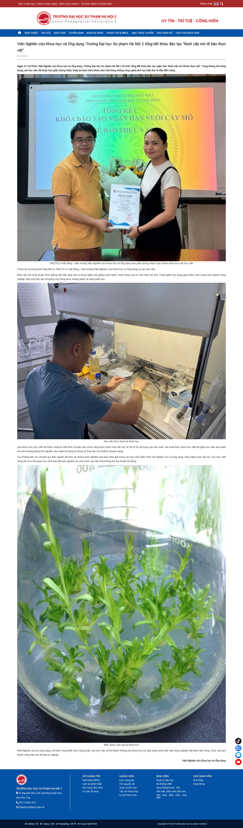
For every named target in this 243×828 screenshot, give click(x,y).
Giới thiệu (31, 33)
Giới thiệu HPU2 (91, 780)
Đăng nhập (206, 3)
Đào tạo (60, 33)
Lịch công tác (126, 780)
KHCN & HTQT (95, 33)
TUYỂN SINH (76, 33)
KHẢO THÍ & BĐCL (118, 33)
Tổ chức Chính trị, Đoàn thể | (96, 3)
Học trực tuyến (143, 33)
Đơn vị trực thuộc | (70, 3)
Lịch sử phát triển (92, 783)
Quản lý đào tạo (128, 787)
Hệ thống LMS (164, 783)
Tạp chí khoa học (187, 33)
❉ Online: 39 (31, 823)
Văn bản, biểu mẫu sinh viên (171, 796)
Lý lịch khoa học (128, 795)
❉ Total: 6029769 (87, 823)
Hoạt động (199, 783)
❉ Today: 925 (47, 823)
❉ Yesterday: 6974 (66, 823)
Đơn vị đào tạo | (27, 3)
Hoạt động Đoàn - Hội (168, 787)
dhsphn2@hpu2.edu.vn (31, 807)
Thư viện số (164, 33)
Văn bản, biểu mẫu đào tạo (171, 791)
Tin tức (46, 33)
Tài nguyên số (127, 783)
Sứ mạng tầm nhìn (92, 787)
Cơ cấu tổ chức (90, 791)
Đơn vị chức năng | (48, 3)
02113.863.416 (27, 802)
